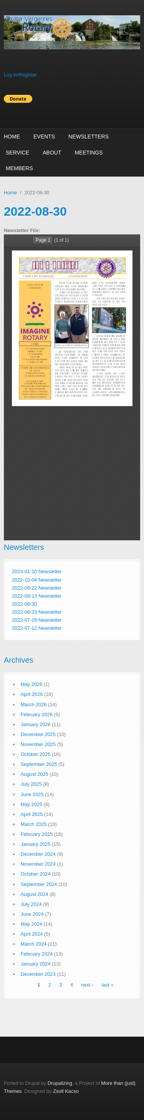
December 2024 (38, 854)
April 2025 (32, 814)
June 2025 (32, 794)
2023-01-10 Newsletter (36, 571)
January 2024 (36, 964)
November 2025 (38, 744)
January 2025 (36, 844)
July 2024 (31, 904)
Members (19, 168)
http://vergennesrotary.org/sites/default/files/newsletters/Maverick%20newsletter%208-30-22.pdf (72, 387)
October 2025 (36, 754)
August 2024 (34, 894)
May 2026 (31, 684)
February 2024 (37, 954)
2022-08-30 (24, 604)
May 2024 (31, 924)
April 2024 (32, 934)
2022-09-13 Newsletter (36, 596)
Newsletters (88, 136)
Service (17, 153)
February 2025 (37, 834)
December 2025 (38, 734)
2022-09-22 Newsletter (36, 588)
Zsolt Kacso (66, 1091)
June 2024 (32, 914)
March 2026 (34, 704)
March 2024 (34, 944)
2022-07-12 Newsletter (36, 628)
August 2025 (34, 774)
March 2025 (34, 824)
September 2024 (39, 884)
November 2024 (38, 864)
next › (87, 985)
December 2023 (38, 974)
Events (44, 136)
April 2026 (32, 694)
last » (108, 985)
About (52, 153)
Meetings (88, 153)
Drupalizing (60, 1083)
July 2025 (31, 784)
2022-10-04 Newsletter (36, 580)
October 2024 (36, 874)
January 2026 (36, 724)
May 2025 (31, 804)
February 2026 (37, 714)
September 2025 (39, 764)
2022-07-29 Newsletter (36, 620)
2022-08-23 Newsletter (36, 612)
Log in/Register (20, 75)
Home (12, 136)
